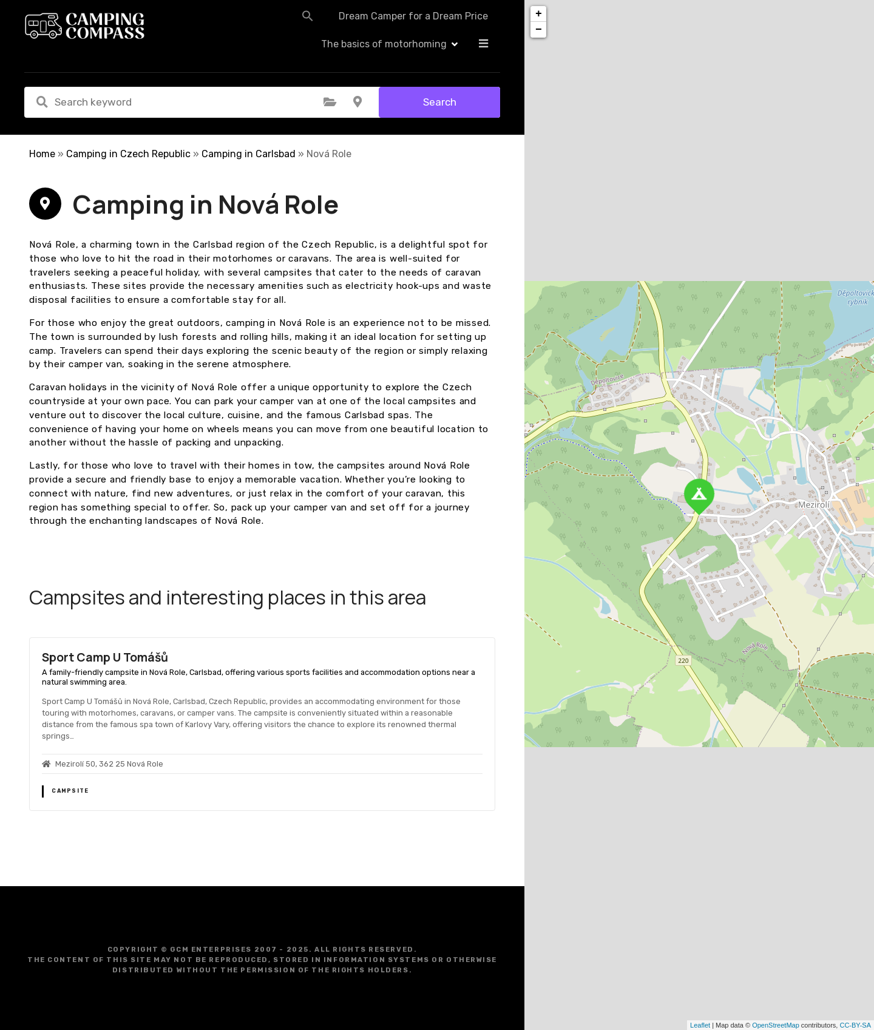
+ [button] (538, 14)
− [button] (538, 29)
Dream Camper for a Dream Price (380, 26)
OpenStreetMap (775, 1025)
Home (42, 154)
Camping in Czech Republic (128, 154)
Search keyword (42, 102)
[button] (274, 25)
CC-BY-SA (855, 1025)
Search (439, 102)
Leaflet (700, 1025)
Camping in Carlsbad (249, 154)
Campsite (70, 791)
